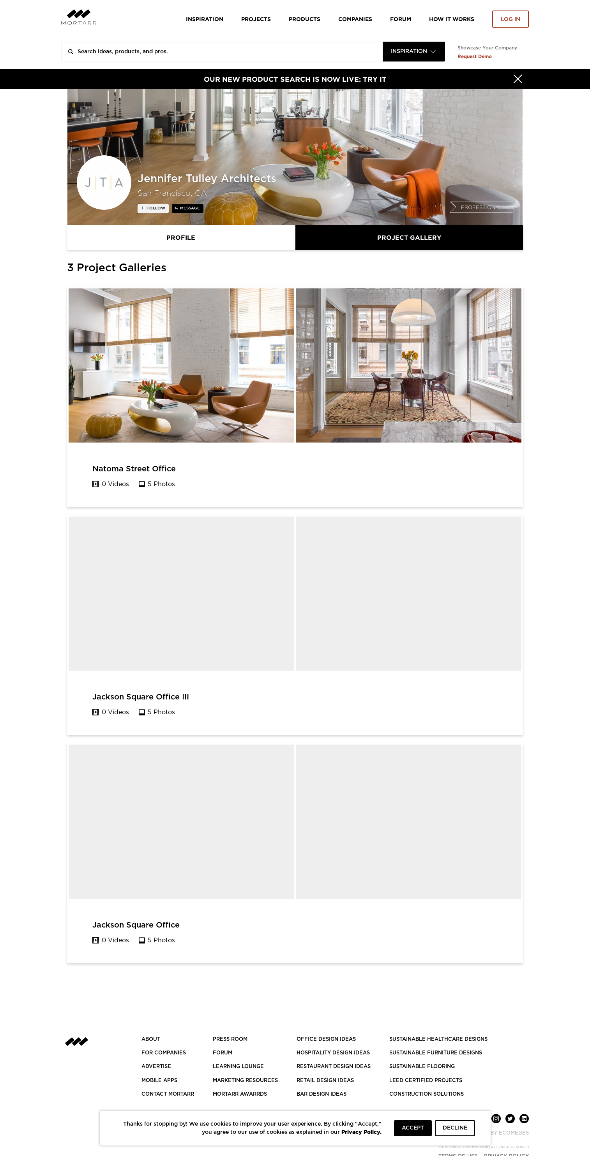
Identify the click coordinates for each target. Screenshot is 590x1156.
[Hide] (518, 79)
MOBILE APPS (159, 1080)
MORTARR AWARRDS (240, 1094)
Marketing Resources (245, 1080)
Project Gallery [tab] (409, 237)
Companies (355, 19)
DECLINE (455, 1128)
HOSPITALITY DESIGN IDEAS (333, 1053)
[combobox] (414, 51)
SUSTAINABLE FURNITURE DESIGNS (435, 1053)
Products (304, 19)
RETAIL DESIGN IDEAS (325, 1080)
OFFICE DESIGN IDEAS (326, 1039)
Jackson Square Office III (140, 697)
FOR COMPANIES (163, 1053)
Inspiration (204, 19)
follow (155, 208)
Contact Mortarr (167, 1094)
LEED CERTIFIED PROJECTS (425, 1080)
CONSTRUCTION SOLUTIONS (426, 1094)
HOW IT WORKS (451, 19)
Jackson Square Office (136, 925)
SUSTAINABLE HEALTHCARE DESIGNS (438, 1039)
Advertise (156, 1066)
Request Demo (475, 56)
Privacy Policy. (361, 1132)
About (150, 1039)
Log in (510, 19)
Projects (256, 19)
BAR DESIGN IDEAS (321, 1094)
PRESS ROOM (230, 1039)
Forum (400, 19)
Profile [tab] (180, 237)
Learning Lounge (238, 1066)
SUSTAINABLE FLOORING (422, 1066)
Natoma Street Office (134, 469)
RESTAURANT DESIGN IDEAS (334, 1066)
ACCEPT (413, 1128)
